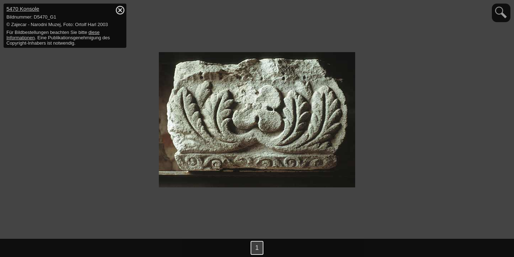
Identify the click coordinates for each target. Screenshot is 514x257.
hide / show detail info (120, 10)
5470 (22, 9)
